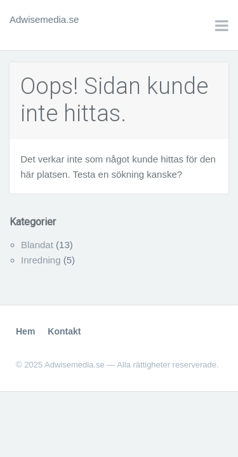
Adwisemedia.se (44, 19)
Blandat (37, 244)
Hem (25, 331)
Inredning (41, 260)
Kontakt (64, 331)
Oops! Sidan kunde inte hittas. (114, 100)
